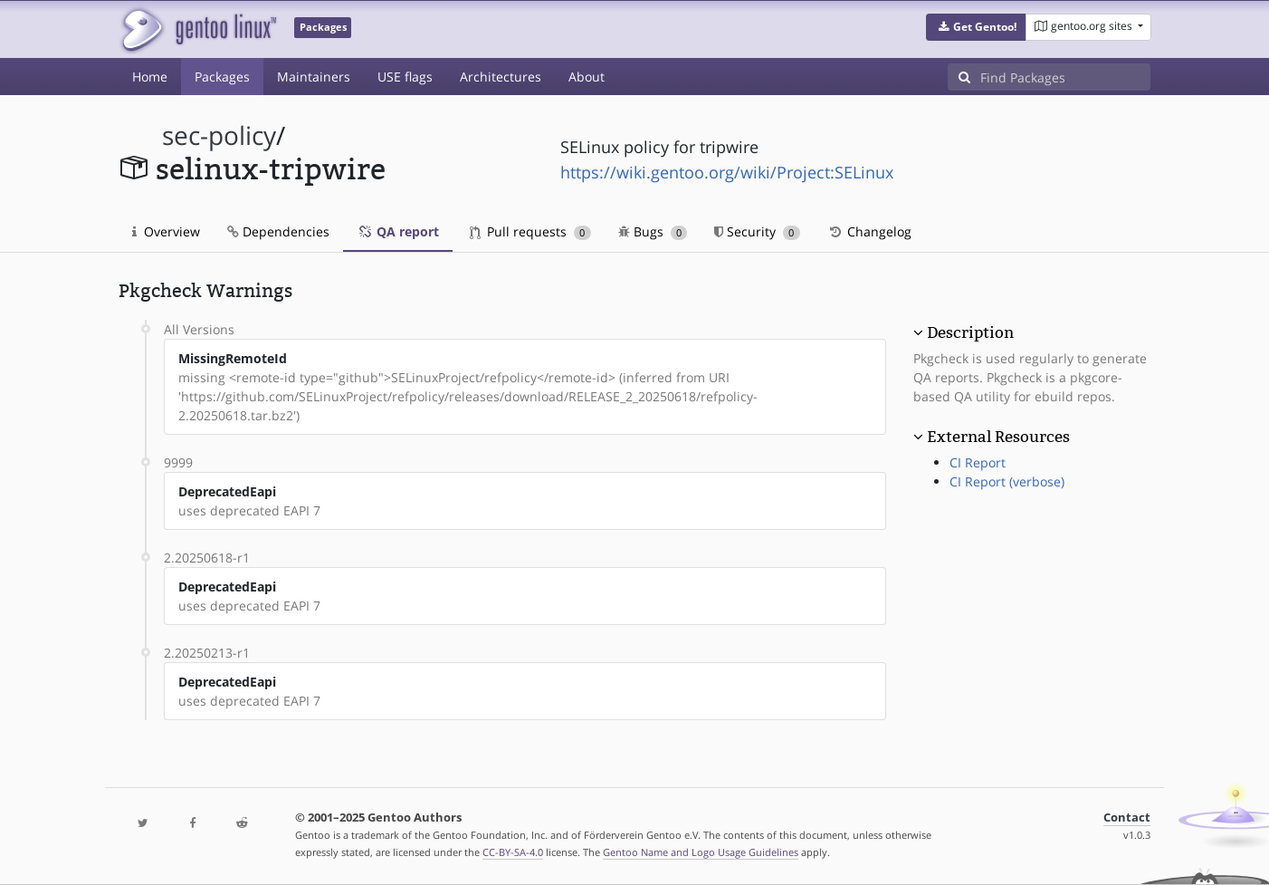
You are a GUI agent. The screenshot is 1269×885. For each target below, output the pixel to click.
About (586, 76)
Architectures (500, 76)
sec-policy (219, 135)
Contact (1126, 817)
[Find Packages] (1065, 77)
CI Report (977, 462)
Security (757, 231)
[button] (976, 27)
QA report (398, 231)
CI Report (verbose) (1006, 481)
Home (149, 76)
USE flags (405, 76)
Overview (166, 231)
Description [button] (970, 332)
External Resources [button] (998, 437)
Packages (222, 76)
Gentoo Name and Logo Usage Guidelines (700, 852)
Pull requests (530, 231)
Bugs (653, 231)
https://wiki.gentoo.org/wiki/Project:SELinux (726, 172)
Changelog (869, 231)
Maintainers (313, 76)
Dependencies (278, 231)
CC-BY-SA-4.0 (512, 852)
